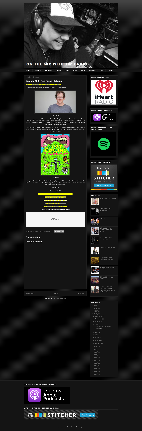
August (97, 321)
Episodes (48, 70)
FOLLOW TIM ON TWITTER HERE (55, 203)
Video (75, 70)
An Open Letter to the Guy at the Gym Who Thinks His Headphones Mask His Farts (107, 289)
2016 (95, 363)
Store (101, 70)
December (98, 316)
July (96, 324)
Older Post (81, 293)
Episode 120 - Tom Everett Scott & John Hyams (106, 229)
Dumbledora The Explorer (108, 199)
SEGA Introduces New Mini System (107, 268)
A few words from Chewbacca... (105, 209)
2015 (95, 366)
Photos (58, 70)
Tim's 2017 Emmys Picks (107, 247)
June (97, 332)
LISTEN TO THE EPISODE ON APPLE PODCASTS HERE (43, 84)
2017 (95, 360)
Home (28, 70)
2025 (95, 308)
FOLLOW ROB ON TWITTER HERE (55, 197)
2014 (95, 368)
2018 (95, 357)
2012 (95, 374)
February (98, 340)
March (97, 337)
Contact (110, 70)
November (98, 319)
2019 (95, 355)
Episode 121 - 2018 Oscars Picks (106, 238)
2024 (95, 311)
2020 (95, 352)
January (98, 343)
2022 (95, 346)
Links (83, 70)
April (96, 335)
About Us (38, 70)
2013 (95, 371)
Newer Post (30, 293)
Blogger (81, 427)
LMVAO (102, 218)
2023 (95, 314)
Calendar (92, 70)
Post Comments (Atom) (59, 298)
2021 (95, 349)
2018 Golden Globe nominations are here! (106, 258)
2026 (95, 305)
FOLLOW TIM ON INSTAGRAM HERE (55, 206)
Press (67, 70)
